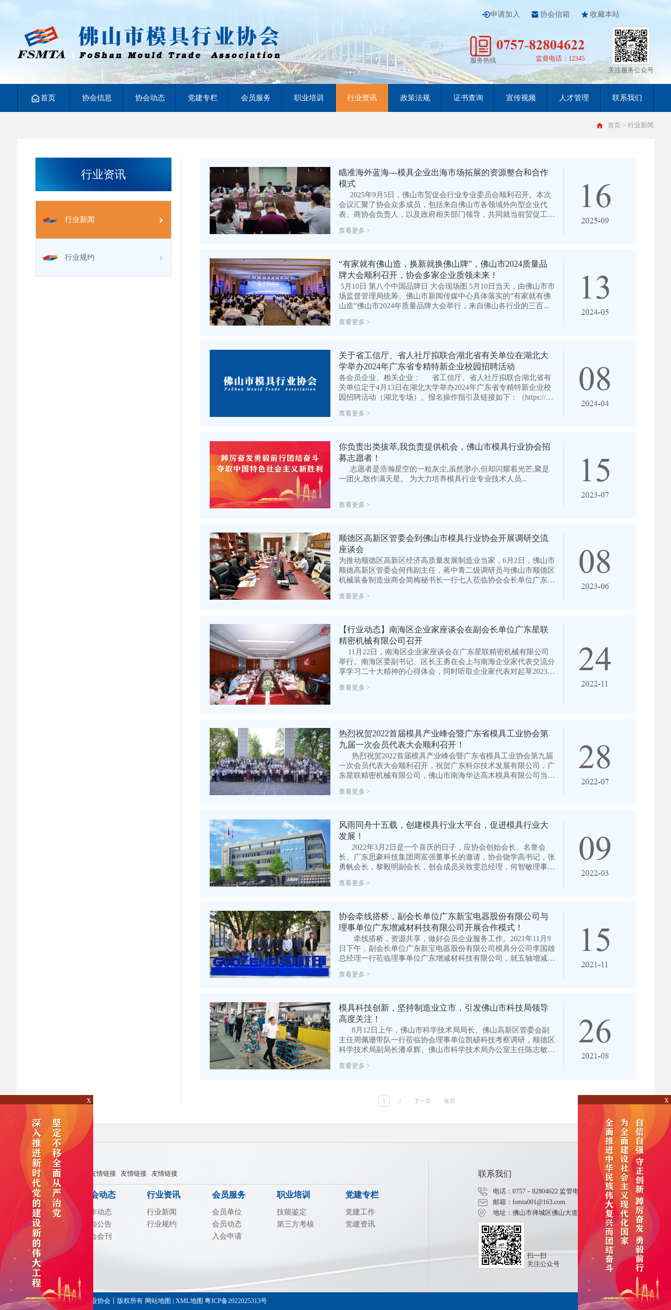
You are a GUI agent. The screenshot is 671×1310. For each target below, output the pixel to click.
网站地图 (158, 1300)
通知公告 (97, 1224)
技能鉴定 (292, 1212)
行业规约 (69, 257)
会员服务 (256, 98)
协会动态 (150, 98)
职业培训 (309, 98)
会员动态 (227, 1224)
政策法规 (415, 98)
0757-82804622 (540, 44)
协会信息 (97, 98)
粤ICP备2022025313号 (236, 1300)
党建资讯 (360, 1224)
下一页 (422, 1101)
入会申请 (227, 1236)
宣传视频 (521, 98)
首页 (43, 98)
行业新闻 (69, 219)
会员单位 (227, 1212)
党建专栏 (203, 98)
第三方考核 (295, 1224)
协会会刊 (97, 1236)
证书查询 (468, 98)
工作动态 (97, 1212)
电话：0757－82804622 (525, 1191)
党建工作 (360, 1212)
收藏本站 (605, 14)
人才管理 (574, 98)
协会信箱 (555, 14)
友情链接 (103, 1173)
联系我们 (627, 98)
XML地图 (189, 1300)
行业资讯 (362, 98)
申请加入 (505, 14)
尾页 (449, 1101)
